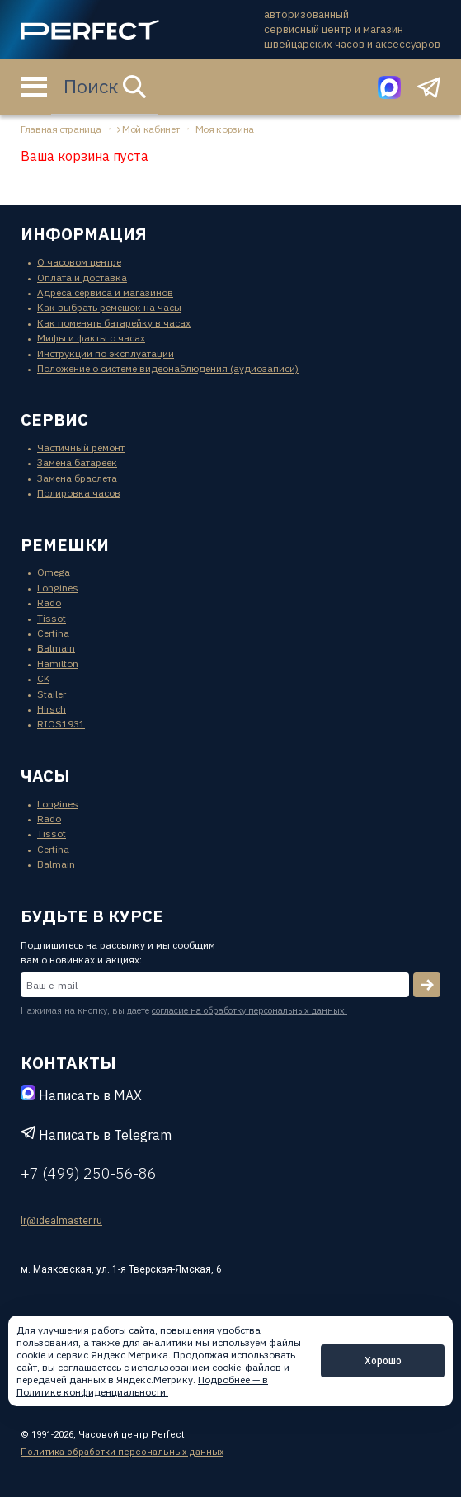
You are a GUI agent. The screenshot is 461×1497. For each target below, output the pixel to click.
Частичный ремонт (81, 447)
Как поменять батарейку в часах (114, 323)
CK (43, 678)
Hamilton (57, 663)
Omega (53, 572)
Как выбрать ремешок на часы (109, 307)
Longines (57, 587)
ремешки (65, 545)
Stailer (51, 694)
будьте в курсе (92, 916)
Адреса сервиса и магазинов (105, 292)
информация (84, 234)
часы (45, 776)
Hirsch (51, 709)
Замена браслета (77, 478)
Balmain (56, 648)
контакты (68, 1063)
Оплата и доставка (82, 277)
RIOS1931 (61, 724)
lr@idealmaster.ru (61, 1220)
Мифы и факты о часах (91, 338)
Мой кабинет (150, 129)
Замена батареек (77, 462)
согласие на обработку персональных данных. (249, 1010)
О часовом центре (79, 262)
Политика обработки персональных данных (122, 1452)
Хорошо (383, 1360)
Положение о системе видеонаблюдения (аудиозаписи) (168, 368)
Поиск (105, 85)
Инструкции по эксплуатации (105, 353)
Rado (49, 602)
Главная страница (61, 129)
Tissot (51, 618)
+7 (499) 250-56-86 (89, 1173)
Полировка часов (78, 493)
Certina (53, 633)
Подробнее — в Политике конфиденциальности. (142, 1385)
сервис (54, 419)
